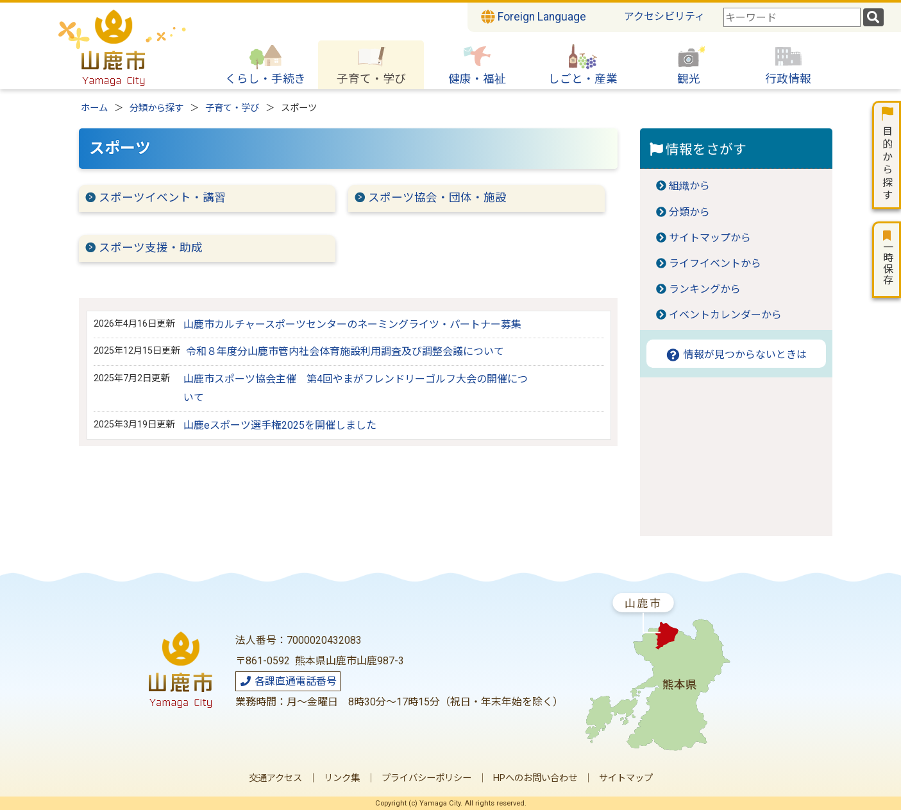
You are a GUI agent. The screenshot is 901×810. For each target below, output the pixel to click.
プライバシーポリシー (426, 778)
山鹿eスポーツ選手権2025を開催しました (279, 425)
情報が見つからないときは (736, 355)
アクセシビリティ (664, 16)
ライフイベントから (715, 263)
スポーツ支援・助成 (151, 247)
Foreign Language (533, 17)
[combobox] (792, 17)
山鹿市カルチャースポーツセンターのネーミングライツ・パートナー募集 (352, 324)
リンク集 (342, 778)
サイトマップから (710, 238)
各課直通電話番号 (288, 681)
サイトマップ (626, 778)
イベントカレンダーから (725, 315)
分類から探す (156, 108)
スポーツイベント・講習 (162, 197)
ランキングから (705, 289)
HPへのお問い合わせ (535, 778)
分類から (689, 212)
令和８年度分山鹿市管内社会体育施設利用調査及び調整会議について (345, 351)
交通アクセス (275, 778)
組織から (689, 186)
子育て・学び (232, 108)
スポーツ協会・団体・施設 (437, 197)
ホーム (94, 108)
